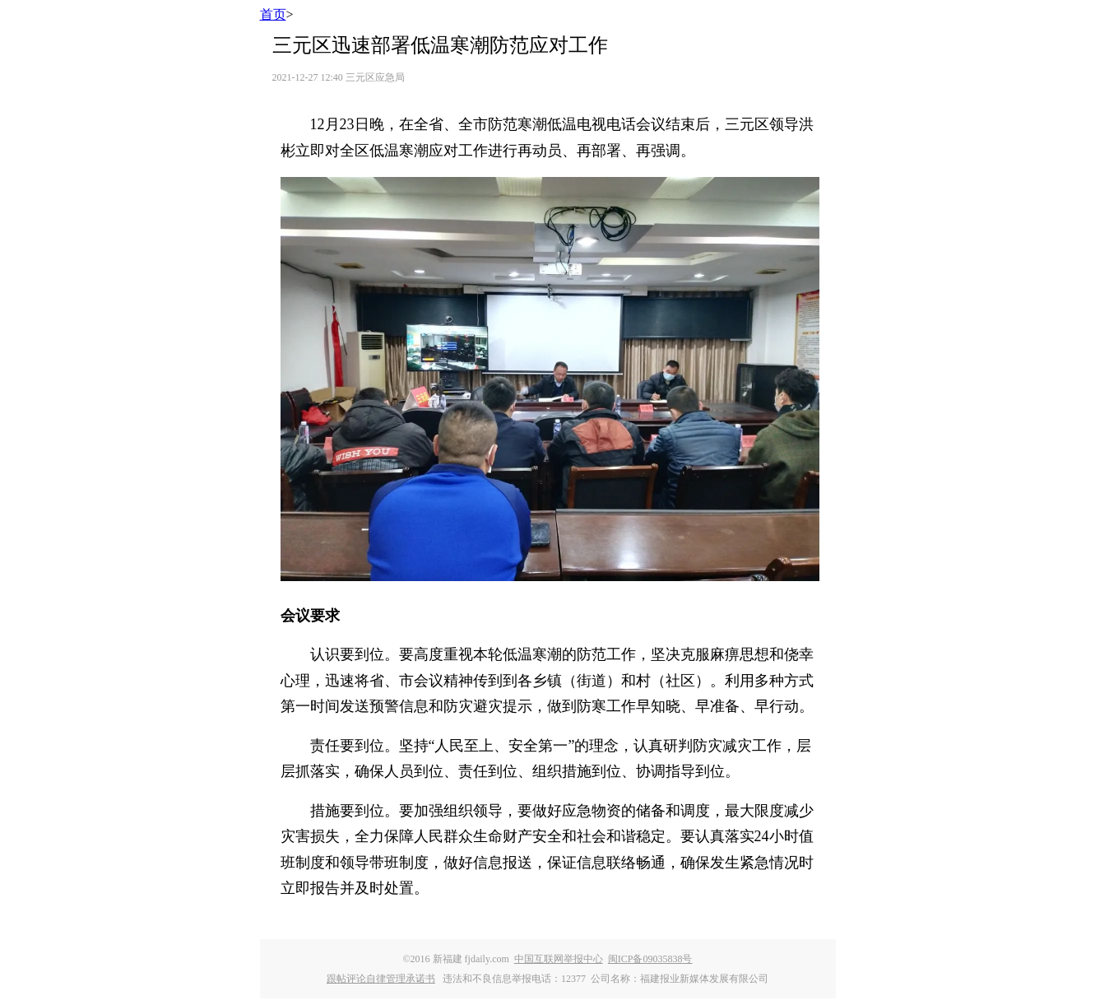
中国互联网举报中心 (558, 959)
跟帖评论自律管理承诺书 (381, 978)
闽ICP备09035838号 (650, 959)
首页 (273, 14)
